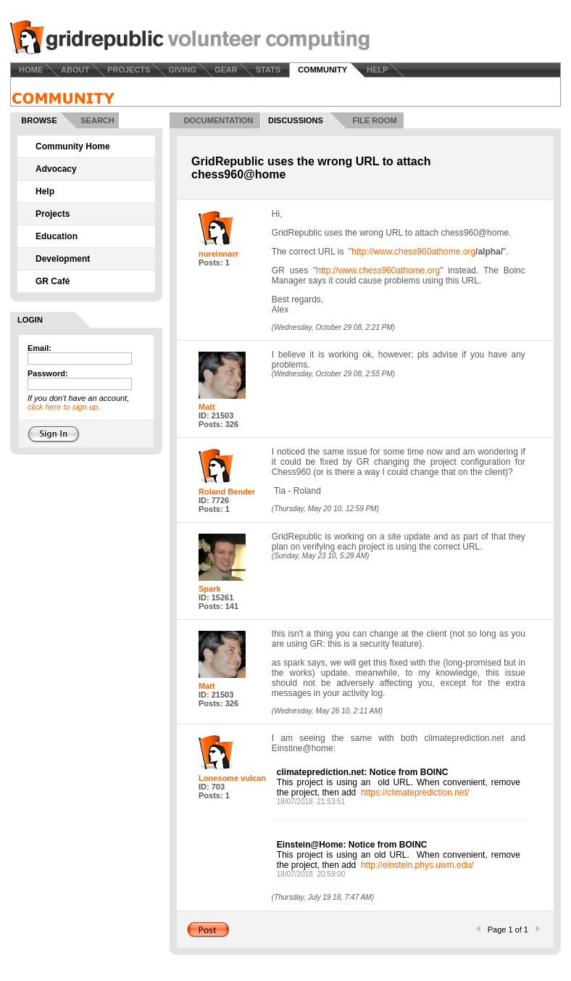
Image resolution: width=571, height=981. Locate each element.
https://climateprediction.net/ (415, 792)
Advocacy (56, 169)
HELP (377, 69)
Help (45, 191)
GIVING (182, 69)
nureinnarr (218, 253)
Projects (53, 214)
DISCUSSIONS (295, 120)
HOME (31, 69)
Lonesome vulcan (232, 778)
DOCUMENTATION (218, 120)
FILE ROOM (374, 120)
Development (63, 259)
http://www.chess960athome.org (413, 252)
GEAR (226, 69)
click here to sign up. (64, 406)
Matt (207, 406)
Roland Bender (227, 491)
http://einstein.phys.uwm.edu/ (417, 865)
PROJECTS (128, 69)
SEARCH (97, 120)
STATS (268, 69)
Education (57, 236)
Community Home (73, 146)
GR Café (53, 281)
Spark (210, 588)
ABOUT (75, 69)
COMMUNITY (322, 69)
